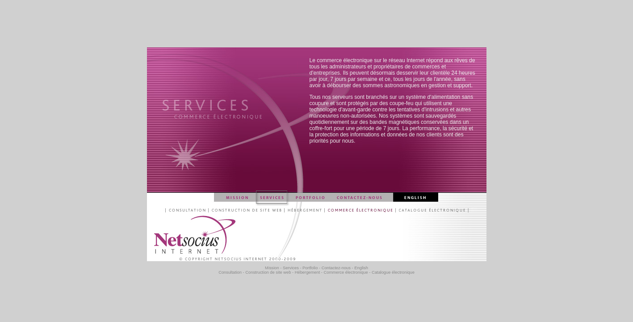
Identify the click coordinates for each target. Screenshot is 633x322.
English (361, 268)
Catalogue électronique (393, 272)
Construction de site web (268, 272)
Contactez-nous (336, 268)
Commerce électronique (346, 272)
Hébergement (307, 272)
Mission (272, 268)
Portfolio (310, 268)
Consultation (230, 272)
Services (291, 268)
